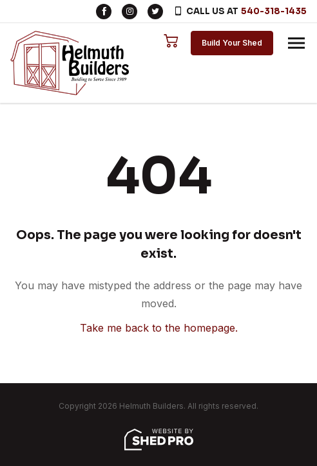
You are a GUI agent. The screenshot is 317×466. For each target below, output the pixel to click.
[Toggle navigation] (296, 43)
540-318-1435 (274, 11)
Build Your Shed (232, 43)
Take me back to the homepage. (159, 327)
